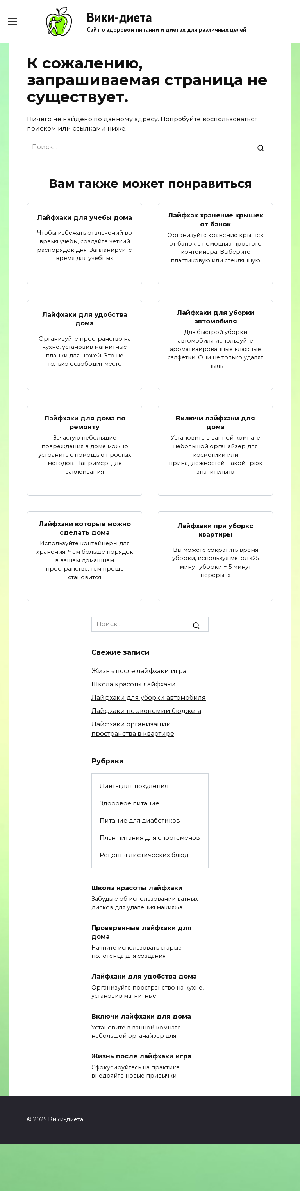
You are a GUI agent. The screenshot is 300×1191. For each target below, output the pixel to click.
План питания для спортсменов (150, 837)
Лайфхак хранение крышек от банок (215, 220)
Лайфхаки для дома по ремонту (84, 422)
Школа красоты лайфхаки (133, 684)
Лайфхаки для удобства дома (84, 319)
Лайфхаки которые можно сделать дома (85, 528)
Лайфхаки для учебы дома (84, 217)
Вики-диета (119, 17)
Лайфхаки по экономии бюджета (146, 711)
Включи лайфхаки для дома (215, 422)
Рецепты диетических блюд (144, 855)
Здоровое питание (129, 803)
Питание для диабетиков (140, 820)
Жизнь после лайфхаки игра (138, 671)
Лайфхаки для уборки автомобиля (215, 317)
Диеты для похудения (134, 786)
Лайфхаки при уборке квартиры (215, 530)
